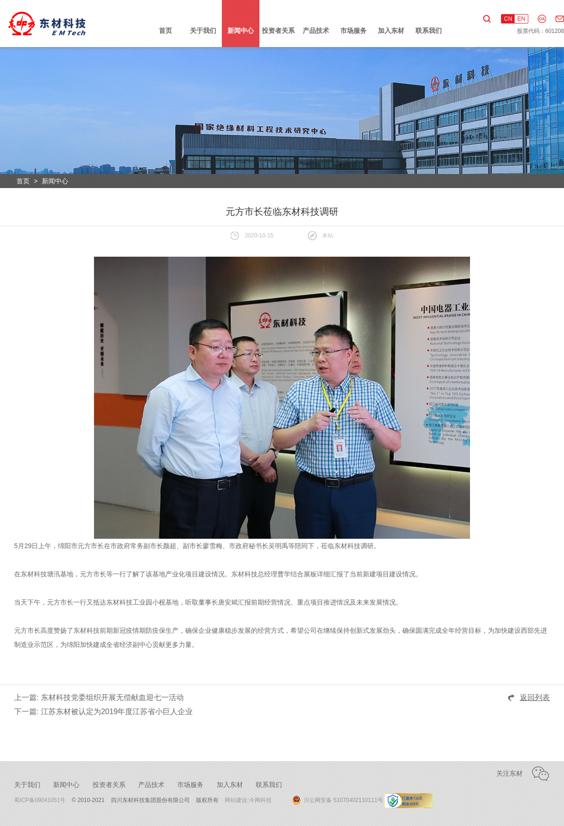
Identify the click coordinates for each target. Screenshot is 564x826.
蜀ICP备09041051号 (39, 800)
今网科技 (260, 800)
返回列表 (535, 697)
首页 (165, 30)
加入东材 (391, 30)
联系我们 (428, 30)
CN (508, 19)
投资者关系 (278, 30)
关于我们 (203, 30)
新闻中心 (240, 30)
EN (521, 19)
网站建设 (236, 800)
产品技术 (316, 30)
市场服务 (353, 30)
